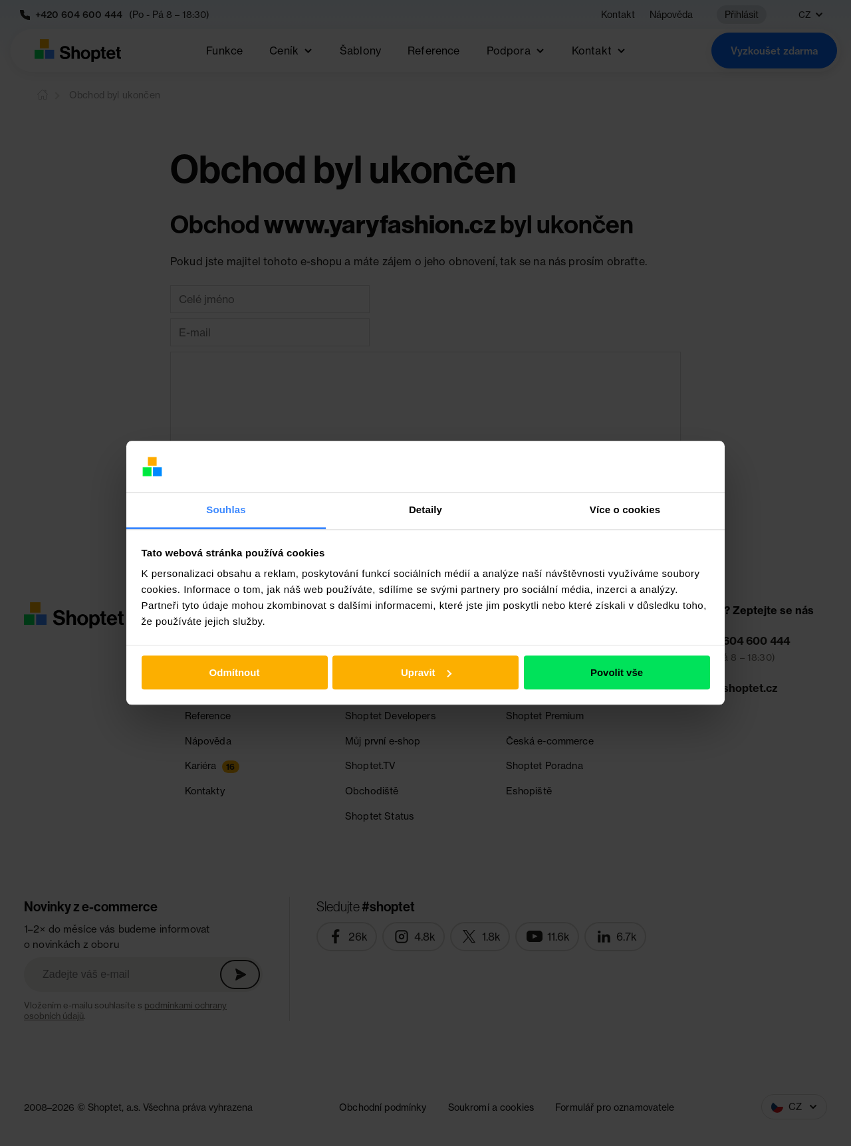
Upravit (426, 672)
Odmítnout (234, 672)
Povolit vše (616, 672)
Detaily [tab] (425, 509)
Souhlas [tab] (225, 509)
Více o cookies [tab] (625, 509)
